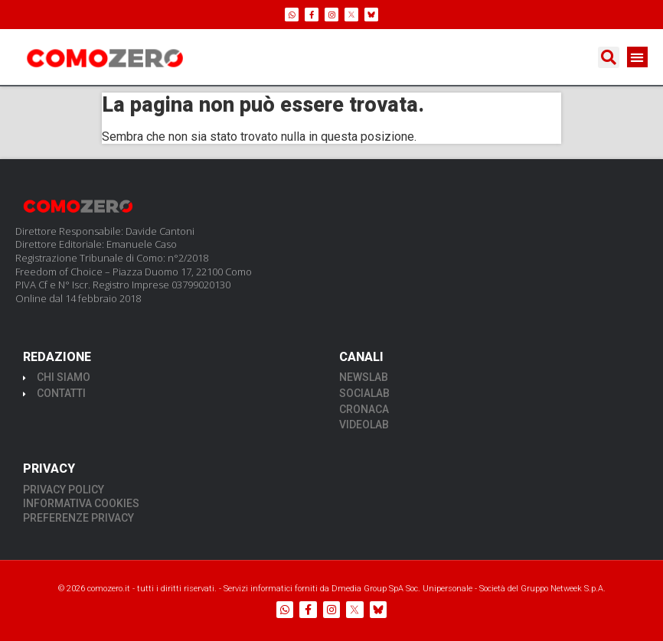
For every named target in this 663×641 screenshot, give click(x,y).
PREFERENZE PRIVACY (78, 518)
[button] (608, 57)
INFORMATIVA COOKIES (81, 503)
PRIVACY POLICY (63, 489)
